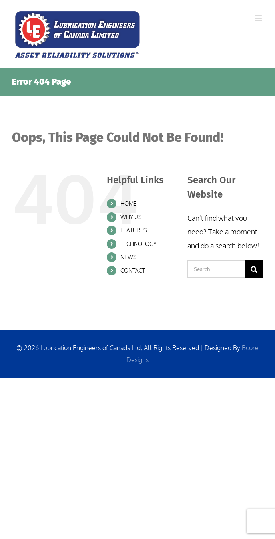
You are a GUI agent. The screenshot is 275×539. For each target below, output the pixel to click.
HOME (128, 203)
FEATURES (133, 230)
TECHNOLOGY (138, 243)
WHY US (131, 217)
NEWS (128, 257)
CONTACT (132, 270)
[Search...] (216, 269)
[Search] (254, 269)
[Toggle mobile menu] (259, 18)
